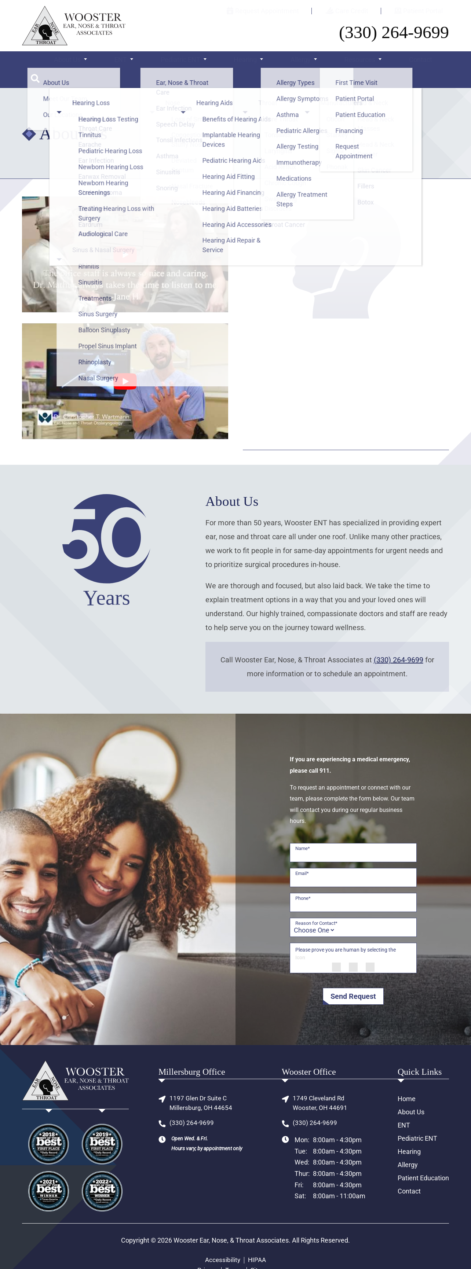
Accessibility (222, 1243)
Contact (398, 61)
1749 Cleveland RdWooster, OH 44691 (321, 1087)
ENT (120, 61)
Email (302, 857)
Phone (303, 881)
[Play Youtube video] (125, 238)
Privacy (206, 1254)
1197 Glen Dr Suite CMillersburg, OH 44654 (201, 1087)
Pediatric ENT (176, 61)
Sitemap (263, 1254)
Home (407, 1082)
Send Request (353, 979)
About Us (74, 61)
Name (302, 832)
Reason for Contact (316, 906)
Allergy (286, 61)
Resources (341, 61)
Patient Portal (425, 11)
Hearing (234, 61)
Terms (233, 1254)
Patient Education (423, 1161)
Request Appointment (294, 11)
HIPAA (257, 1243)
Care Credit (365, 11)
